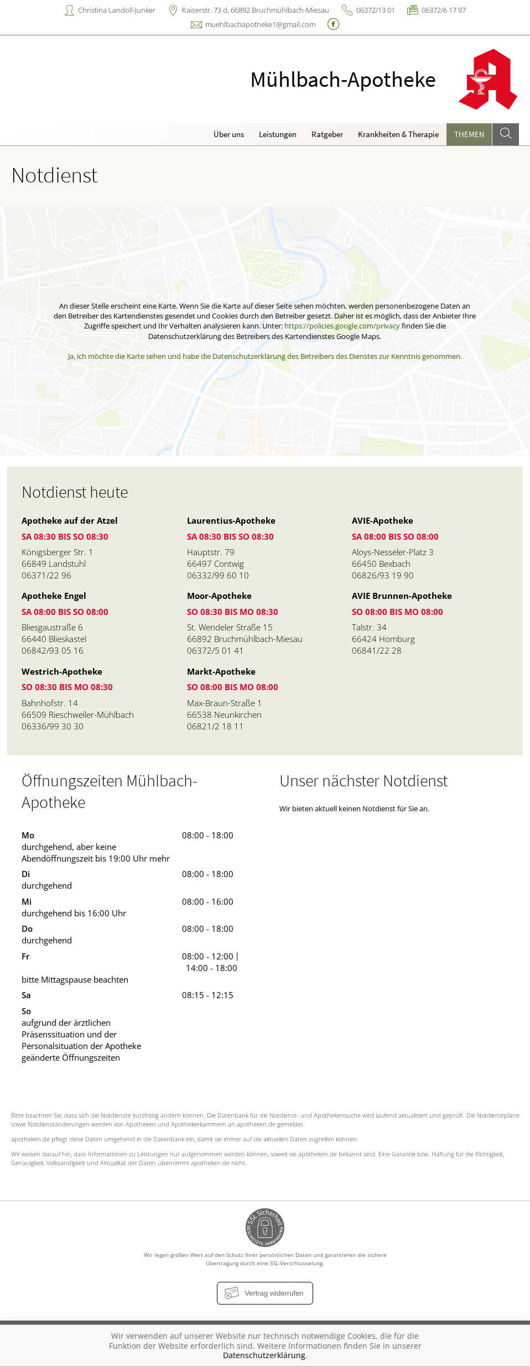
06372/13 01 (375, 10)
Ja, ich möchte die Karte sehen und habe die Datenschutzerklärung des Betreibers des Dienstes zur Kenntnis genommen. (265, 356)
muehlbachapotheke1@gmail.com (260, 24)
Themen (469, 134)
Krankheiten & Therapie (398, 134)
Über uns (229, 134)
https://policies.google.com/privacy (342, 326)
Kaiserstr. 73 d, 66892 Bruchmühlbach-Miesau (255, 10)
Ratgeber (327, 134)
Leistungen (278, 134)
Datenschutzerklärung (264, 1355)
